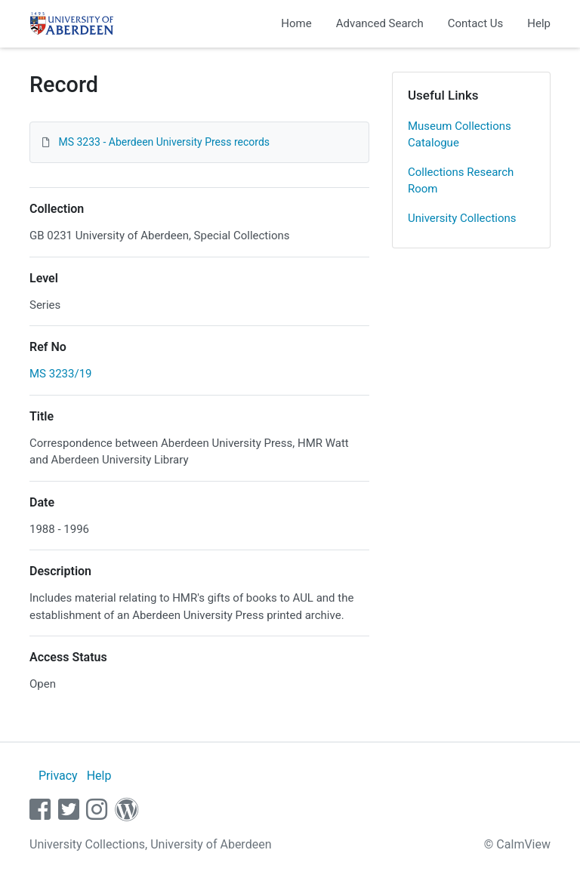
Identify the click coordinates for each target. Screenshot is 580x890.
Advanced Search (380, 23)
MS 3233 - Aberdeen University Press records (164, 142)
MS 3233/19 (60, 373)
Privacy (58, 775)
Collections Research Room (461, 180)
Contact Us (476, 23)
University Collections (462, 218)
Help (539, 23)
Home (296, 23)
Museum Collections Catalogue (459, 134)
